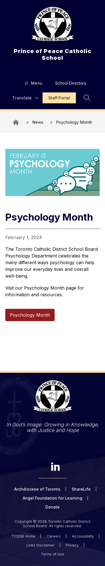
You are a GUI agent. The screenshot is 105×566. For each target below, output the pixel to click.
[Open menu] (33, 83)
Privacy (72, 545)
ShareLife (81, 489)
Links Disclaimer (40, 545)
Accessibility (83, 536)
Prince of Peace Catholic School (16, 122)
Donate (52, 507)
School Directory (70, 83)
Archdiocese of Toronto (37, 489)
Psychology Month (74, 122)
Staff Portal (59, 97)
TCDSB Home (23, 536)
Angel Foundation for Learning (52, 498)
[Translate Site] (25, 97)
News (37, 122)
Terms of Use (52, 554)
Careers (53, 536)
